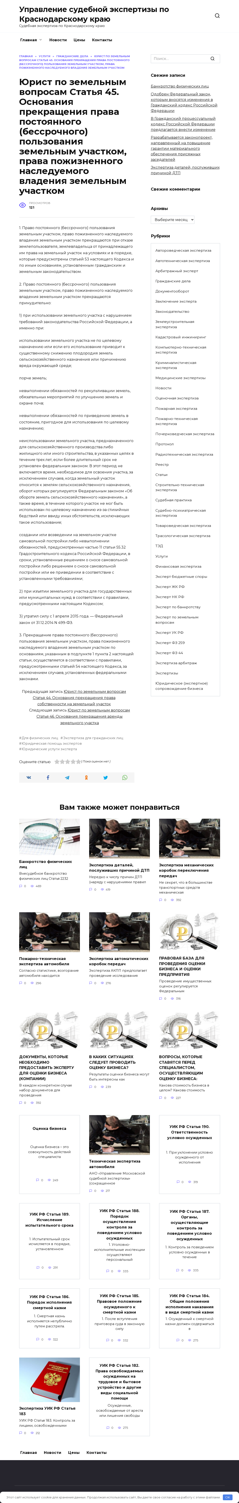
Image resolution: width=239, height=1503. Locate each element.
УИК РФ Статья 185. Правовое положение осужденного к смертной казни (119, 1297)
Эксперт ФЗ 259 (170, 643)
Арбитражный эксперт (176, 271)
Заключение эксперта (176, 301)
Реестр (162, 464)
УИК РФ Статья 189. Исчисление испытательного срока (49, 1214)
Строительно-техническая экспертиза (179, 487)
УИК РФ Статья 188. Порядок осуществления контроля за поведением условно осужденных (119, 1219)
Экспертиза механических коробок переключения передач (186, 869)
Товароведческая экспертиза (183, 525)
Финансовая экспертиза (178, 566)
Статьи (161, 474)
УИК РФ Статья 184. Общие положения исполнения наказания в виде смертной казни (189, 1297)
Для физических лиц (40, 738)
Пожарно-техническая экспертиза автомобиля (44, 960)
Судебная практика (173, 500)
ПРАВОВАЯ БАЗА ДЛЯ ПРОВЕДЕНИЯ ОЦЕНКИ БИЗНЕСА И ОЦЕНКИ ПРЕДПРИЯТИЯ (182, 964)
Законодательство (172, 311)
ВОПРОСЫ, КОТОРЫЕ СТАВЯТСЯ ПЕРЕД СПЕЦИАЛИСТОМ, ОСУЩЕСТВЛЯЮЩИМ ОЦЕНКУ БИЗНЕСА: (181, 1064)
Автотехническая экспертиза (182, 261)
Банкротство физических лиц (180, 86)
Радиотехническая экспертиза (184, 454)
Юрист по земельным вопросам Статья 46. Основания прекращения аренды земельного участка (83, 716)
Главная (28, 40)
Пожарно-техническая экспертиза (176, 421)
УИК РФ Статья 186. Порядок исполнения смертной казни (49, 1295)
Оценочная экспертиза (177, 398)
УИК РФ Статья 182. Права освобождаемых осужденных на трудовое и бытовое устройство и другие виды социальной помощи (119, 1373)
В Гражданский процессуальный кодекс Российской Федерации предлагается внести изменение (183, 124)
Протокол (164, 444)
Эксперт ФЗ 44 (169, 653)
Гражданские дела (173, 281)
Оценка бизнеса (49, 1124)
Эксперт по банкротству (177, 607)
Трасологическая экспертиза (182, 536)
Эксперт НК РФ (169, 597)
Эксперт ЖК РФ (170, 587)
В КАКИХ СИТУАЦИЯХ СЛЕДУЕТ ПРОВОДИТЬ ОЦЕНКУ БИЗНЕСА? (112, 1059)
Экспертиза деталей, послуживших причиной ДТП (119, 867)
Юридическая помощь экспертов (52, 743)
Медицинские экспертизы (180, 378)
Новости (58, 40)
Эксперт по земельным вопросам (176, 620)
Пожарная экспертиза (176, 408)
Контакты (102, 40)
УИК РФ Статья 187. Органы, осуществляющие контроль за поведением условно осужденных (189, 1220)
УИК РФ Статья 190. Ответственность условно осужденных (189, 1127)
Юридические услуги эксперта (49, 749)
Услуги (161, 556)
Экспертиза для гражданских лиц (93, 738)
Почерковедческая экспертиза (184, 434)
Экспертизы (166, 673)
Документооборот (172, 291)
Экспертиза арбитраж (176, 663)
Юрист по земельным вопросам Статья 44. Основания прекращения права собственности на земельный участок (79, 697)
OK (227, 1497)
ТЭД (159, 546)
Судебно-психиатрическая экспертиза (180, 513)
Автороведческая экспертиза (183, 250)
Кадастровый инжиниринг (180, 337)
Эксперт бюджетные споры (181, 576)
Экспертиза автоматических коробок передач (118, 960)
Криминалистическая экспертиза (175, 365)
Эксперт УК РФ (169, 632)
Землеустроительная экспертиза (174, 324)
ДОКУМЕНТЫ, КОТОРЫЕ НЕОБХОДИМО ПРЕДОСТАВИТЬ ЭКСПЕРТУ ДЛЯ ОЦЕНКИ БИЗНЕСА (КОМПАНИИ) (46, 1064)
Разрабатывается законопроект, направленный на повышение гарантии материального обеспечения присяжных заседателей (181, 148)
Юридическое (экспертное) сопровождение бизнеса (181, 686)
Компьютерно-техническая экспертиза (180, 350)
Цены (79, 40)
